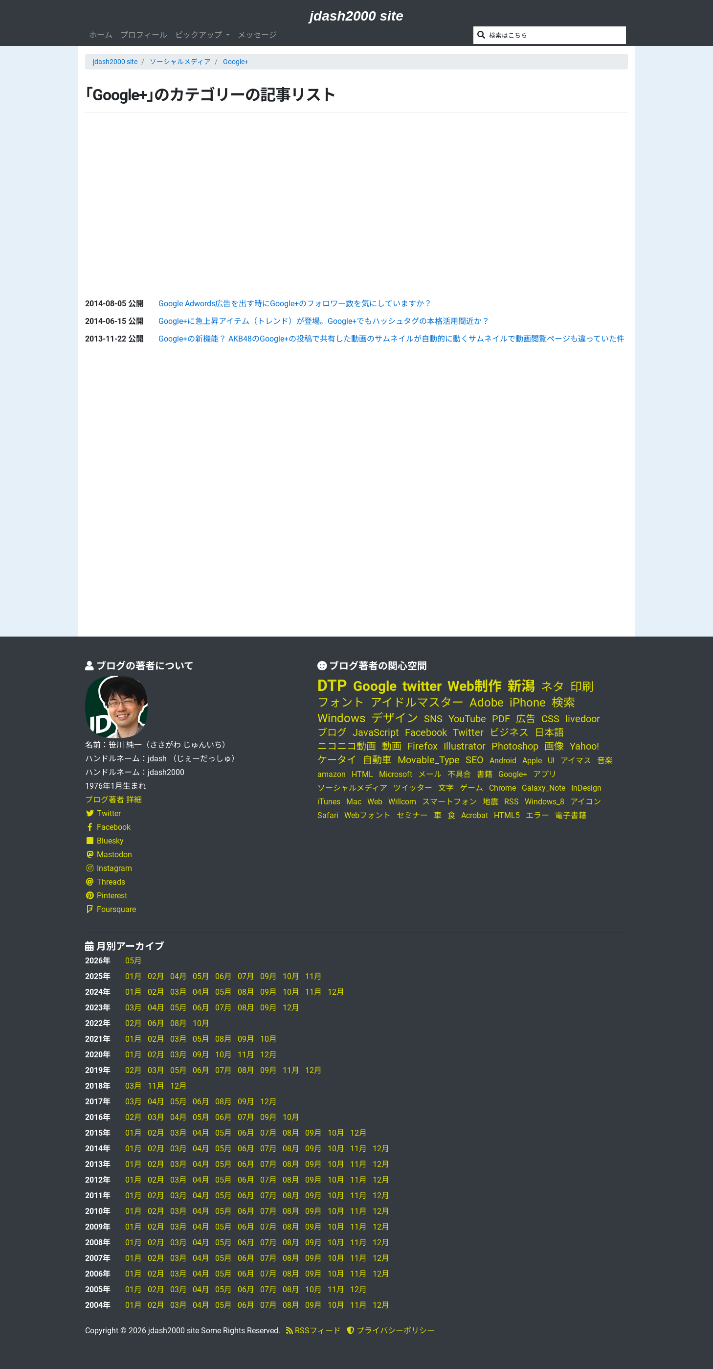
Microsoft (395, 774)
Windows (341, 718)
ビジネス (509, 732)
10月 (291, 976)
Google (375, 686)
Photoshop (514, 746)
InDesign (586, 788)
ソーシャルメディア (180, 62)
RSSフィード (313, 1330)
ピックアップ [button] (199, 35)
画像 (554, 746)
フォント (340, 702)
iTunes (328, 801)
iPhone (528, 702)
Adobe (486, 702)
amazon (331, 774)
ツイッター (412, 788)
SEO (475, 760)
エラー (537, 815)
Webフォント (367, 815)
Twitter (103, 813)
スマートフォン (449, 801)
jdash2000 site (356, 15)
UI (551, 760)
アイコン (585, 801)
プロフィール (143, 35)
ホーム (100, 35)
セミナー (412, 815)
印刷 (582, 687)
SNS (433, 719)
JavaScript (376, 732)
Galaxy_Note (543, 788)
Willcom (402, 801)
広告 (525, 719)
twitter (422, 686)
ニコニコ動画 (346, 746)
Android (503, 760)
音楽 (605, 760)
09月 (268, 976)
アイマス (575, 760)
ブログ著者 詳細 (113, 799)
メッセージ (257, 35)
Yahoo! (584, 746)
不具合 (459, 774)
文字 (446, 788)
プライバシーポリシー (391, 1330)
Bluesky (104, 840)
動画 (391, 746)
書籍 (484, 774)
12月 (336, 992)
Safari (327, 815)
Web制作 (474, 686)
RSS (511, 801)
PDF (501, 719)
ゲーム (471, 788)
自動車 (377, 760)
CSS (550, 719)
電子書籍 (570, 815)
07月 (246, 976)
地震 (490, 801)
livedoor (582, 719)
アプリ (545, 774)
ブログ (332, 732)
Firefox (422, 746)
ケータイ (336, 760)
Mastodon (108, 854)
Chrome (502, 788)
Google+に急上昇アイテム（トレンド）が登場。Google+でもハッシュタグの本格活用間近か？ (324, 321)
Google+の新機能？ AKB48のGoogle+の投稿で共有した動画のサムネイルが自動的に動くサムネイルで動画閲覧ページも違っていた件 (391, 338)
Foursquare (110, 909)
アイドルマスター (417, 702)
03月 (178, 992)
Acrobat (474, 815)
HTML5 (507, 815)
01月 (133, 976)
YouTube (467, 719)
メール (430, 774)
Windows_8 (544, 801)
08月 (246, 992)
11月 (313, 976)
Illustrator (465, 746)
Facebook (108, 827)
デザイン (394, 718)
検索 (563, 702)
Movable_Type (429, 760)
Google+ (235, 62)
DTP (332, 685)
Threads (105, 882)
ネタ (552, 687)
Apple (532, 760)
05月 (133, 960)
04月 (178, 976)
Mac (353, 801)
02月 (156, 976)
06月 (223, 976)
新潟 (521, 686)
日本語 (549, 732)
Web (374, 801)
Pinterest (106, 895)
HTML (362, 774)
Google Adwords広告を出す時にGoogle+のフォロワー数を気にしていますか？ (295, 303)
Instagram (108, 868)
